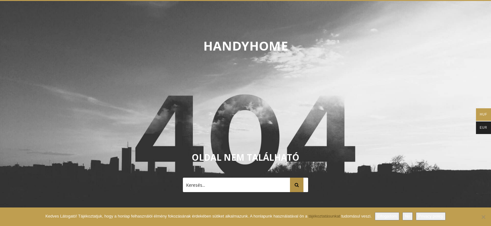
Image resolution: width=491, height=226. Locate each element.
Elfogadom (387, 216)
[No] (483, 217)
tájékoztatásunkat (324, 216)
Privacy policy (430, 216)
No (407, 216)
